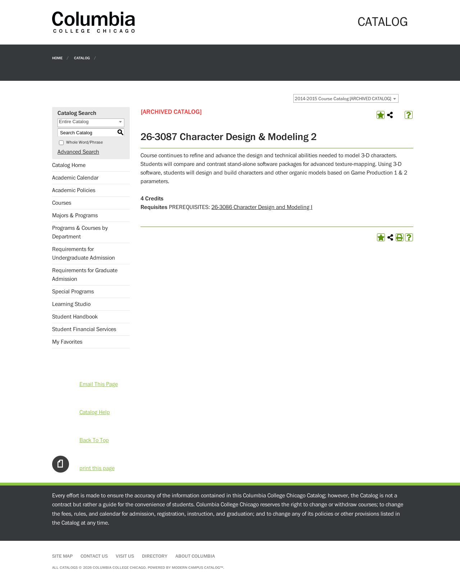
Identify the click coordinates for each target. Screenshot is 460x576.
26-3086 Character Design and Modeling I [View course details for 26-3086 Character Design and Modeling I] (261, 207)
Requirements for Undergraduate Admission (83, 253)
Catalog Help (94, 412)
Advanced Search (78, 151)
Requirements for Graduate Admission (85, 275)
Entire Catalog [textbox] (73, 121)
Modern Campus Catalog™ (197, 567)
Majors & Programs (75, 215)
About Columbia (195, 556)
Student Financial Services (84, 329)
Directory (154, 556)
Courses (61, 202)
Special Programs (73, 291)
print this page (97, 468)
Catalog (82, 57)
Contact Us (94, 556)
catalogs (69, 567)
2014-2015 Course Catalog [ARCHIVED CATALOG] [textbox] (343, 99)
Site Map (62, 556)
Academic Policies (73, 190)
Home (57, 57)
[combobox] (346, 98)
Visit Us (125, 556)
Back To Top (94, 440)
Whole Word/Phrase (84, 142)
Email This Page (98, 384)
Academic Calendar (75, 177)
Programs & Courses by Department (80, 232)
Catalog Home (69, 165)
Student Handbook (75, 316)
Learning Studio (71, 304)
